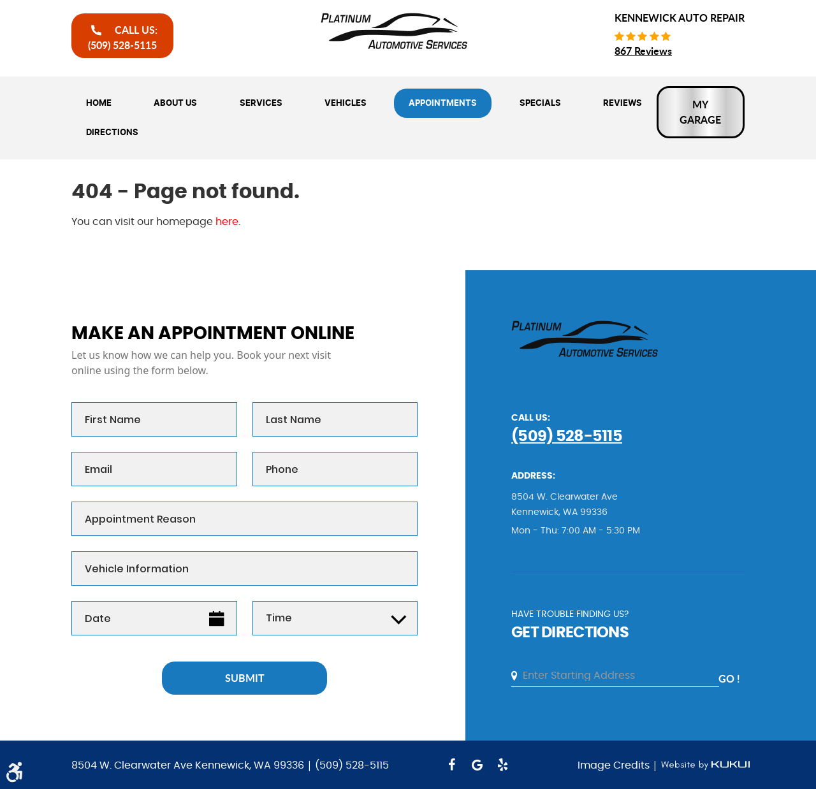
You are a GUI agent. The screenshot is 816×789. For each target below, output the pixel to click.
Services (261, 103)
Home (99, 103)
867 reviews (643, 50)
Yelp (502, 765)
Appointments (443, 103)
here (226, 222)
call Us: (122, 37)
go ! (729, 678)
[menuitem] (98, 103)
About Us (175, 103)
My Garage (700, 112)
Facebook (451, 765)
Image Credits (615, 765)
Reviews (622, 103)
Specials (540, 103)
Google (477, 765)
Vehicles (345, 103)
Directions (112, 132)
